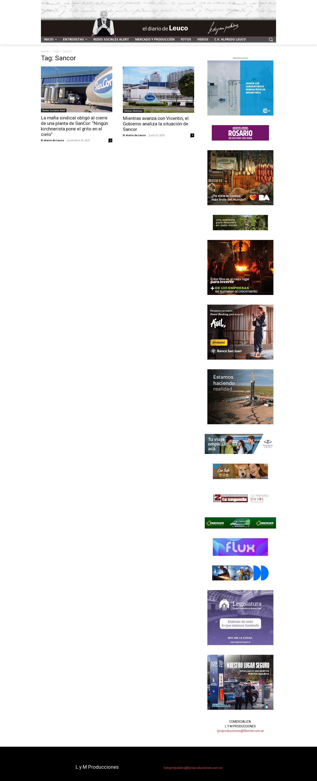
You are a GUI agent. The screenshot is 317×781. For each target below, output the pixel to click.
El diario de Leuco (52, 140)
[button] (270, 39)
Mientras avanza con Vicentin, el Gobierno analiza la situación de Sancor (156, 124)
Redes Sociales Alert (53, 110)
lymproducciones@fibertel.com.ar (240, 731)
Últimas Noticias (133, 110)
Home (45, 51)
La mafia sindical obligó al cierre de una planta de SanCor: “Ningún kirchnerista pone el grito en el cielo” (74, 126)
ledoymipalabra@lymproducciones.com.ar (193, 768)
